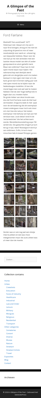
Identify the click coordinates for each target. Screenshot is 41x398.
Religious (10, 317)
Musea (9, 340)
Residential (11, 320)
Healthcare (11, 297)
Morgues (10, 313)
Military (9, 310)
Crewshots (10, 287)
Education (10, 290)
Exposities (8, 356)
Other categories (11, 327)
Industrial (10, 300)
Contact (7, 363)
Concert (9, 333)
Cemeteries (11, 330)
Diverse (9, 337)
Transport (10, 323)
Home (7, 280)
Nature (9, 343)
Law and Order (12, 304)
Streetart (10, 346)
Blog (6, 360)
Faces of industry (13, 294)
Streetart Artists (13, 350)
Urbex (7, 284)
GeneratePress (20, 395)
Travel (9, 353)
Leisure (9, 307)
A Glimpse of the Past (20, 8)
